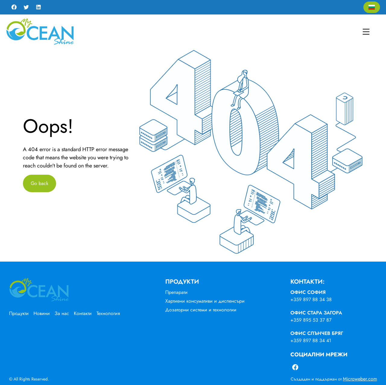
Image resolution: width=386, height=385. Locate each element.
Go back (39, 183)
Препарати (176, 292)
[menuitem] (21, 313)
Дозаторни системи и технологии (200, 309)
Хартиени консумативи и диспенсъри (205, 301)
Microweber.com (360, 378)
